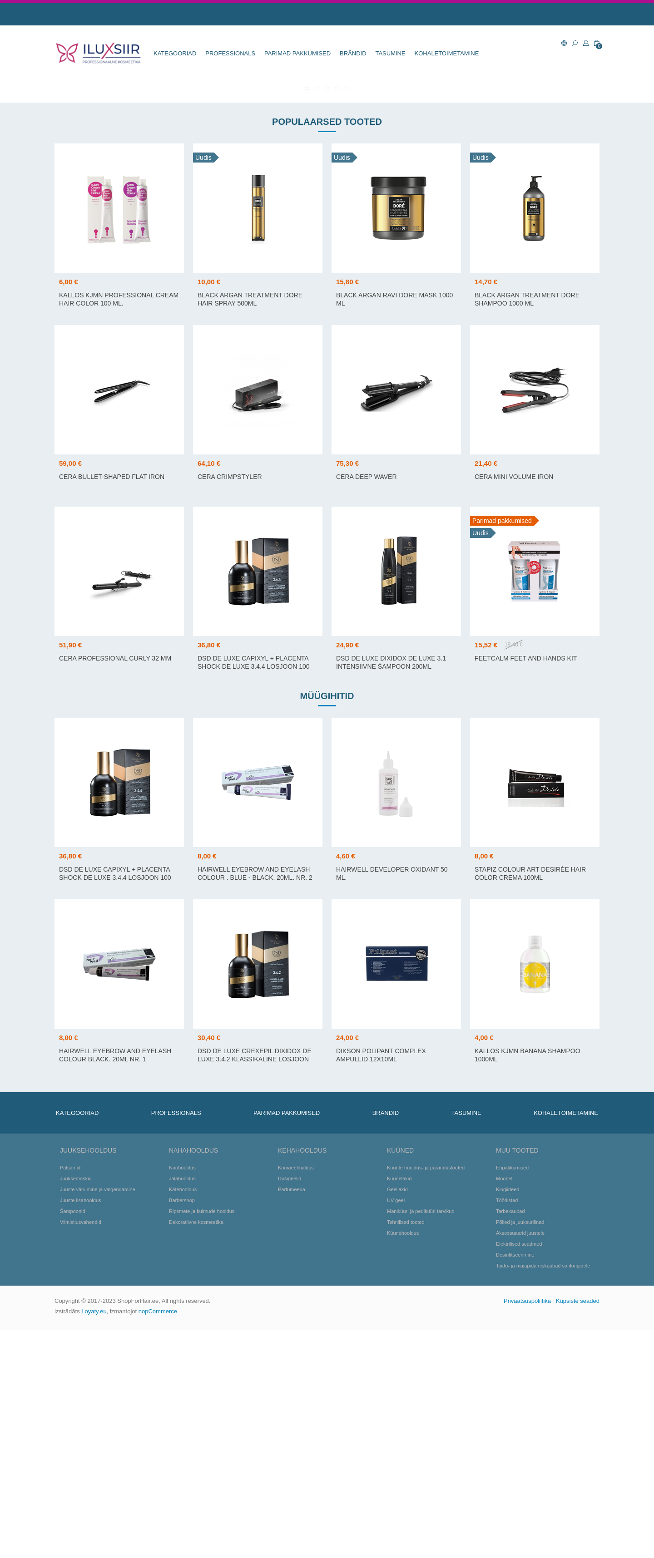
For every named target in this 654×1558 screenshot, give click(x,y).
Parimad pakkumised (297, 53)
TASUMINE (390, 53)
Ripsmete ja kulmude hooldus (201, 1439)
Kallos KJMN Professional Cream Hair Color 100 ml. (118, 527)
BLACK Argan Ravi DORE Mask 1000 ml (394, 527)
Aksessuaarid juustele (520, 1461)
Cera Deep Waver (366, 704)
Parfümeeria (291, 1417)
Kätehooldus (183, 1417)
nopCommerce (158, 1539)
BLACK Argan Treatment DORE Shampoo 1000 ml (527, 527)
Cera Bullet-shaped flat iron (111, 704)
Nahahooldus (193, 1378)
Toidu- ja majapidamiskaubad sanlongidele (543, 1493)
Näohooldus (182, 1395)
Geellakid (397, 1417)
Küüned (400, 1378)
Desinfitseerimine (515, 1482)
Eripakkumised (512, 1395)
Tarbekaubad (510, 1439)
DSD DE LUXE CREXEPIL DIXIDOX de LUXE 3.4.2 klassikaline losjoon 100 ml (255, 1287)
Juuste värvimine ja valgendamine (97, 1417)
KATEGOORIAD (175, 53)
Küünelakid (399, 1406)
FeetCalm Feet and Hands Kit (526, 886)
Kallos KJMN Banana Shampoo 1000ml (527, 1283)
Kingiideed (507, 1417)
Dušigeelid (289, 1406)
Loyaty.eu (93, 1539)
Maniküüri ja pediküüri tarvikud (421, 1439)
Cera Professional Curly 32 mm (115, 886)
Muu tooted (517, 1378)
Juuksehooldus (88, 1378)
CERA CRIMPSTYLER (230, 704)
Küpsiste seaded (578, 1528)
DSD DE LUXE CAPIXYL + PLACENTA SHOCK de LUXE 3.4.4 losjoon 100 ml (254, 894)
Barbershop (182, 1428)
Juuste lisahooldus (80, 1428)
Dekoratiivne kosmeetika (196, 1450)
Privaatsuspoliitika (527, 1528)
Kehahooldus (302, 1378)
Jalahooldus (182, 1406)
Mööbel (504, 1406)
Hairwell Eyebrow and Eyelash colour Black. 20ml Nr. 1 (115, 1283)
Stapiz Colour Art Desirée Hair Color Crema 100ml (530, 1101)
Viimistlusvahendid (80, 1450)
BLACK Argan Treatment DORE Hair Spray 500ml (250, 527)
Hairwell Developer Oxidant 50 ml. (392, 1101)
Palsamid (70, 1395)
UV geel (396, 1428)
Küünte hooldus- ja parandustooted (426, 1395)
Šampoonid (72, 1439)
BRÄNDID (353, 53)
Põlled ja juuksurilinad (520, 1450)
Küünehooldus (403, 1461)
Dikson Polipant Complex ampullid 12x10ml (381, 1283)
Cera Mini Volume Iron (514, 704)
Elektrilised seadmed (519, 1471)
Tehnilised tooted (406, 1450)
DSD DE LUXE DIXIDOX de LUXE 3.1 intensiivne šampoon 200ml (391, 890)
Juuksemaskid (76, 1406)
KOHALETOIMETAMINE (447, 53)
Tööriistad (507, 1428)
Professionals (230, 53)
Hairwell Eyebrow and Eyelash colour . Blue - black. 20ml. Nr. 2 (255, 1101)
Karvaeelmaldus (296, 1395)
